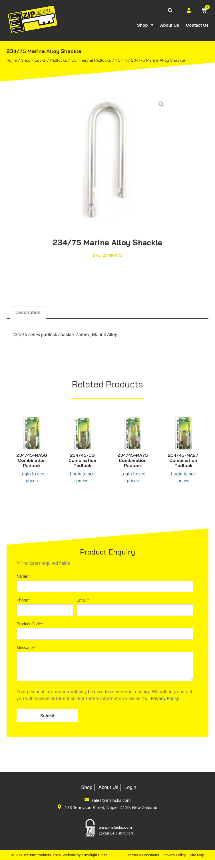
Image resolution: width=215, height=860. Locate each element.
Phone (24, 750)
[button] (170, 10)
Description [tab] (28, 312)
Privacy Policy (174, 855)
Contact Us (197, 25)
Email (83, 750)
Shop (145, 25)
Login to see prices (31, 477)
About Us (169, 25)
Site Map (197, 855)
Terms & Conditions (143, 855)
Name (23, 726)
